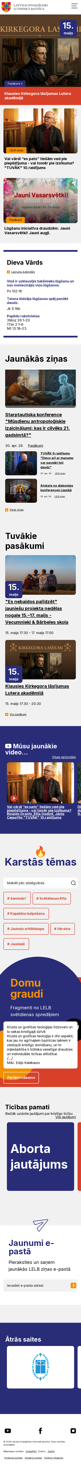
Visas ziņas (17, 509)
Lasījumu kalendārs (23, 271)
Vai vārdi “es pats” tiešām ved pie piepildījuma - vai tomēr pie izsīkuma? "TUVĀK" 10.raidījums (39, 163)
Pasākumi (14, 83)
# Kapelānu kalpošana (26, 913)
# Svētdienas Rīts (51, 898)
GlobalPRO (31, 1451)
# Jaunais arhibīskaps (25, 929)
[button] (74, 6)
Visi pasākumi (18, 714)
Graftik (51, 1451)
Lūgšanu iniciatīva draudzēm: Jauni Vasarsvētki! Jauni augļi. (37, 230)
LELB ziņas (16, 150)
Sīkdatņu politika (33, 1458)
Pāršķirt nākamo (21, 1078)
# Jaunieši (16, 944)
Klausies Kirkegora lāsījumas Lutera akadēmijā (37, 95)
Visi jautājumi (65, 1117)
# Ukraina (62, 929)
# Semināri (17, 898)
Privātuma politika (13, 1458)
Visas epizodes (64, 757)
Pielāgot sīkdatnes (53, 1458)
